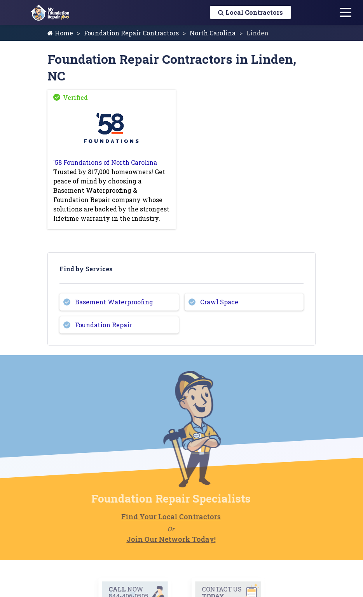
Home (60, 33)
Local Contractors (250, 12)
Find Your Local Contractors (161, 516)
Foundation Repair (103, 325)
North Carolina (213, 33)
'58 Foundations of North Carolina (105, 162)
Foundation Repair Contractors (131, 33)
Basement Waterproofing (114, 302)
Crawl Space (219, 302)
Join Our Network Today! (161, 539)
